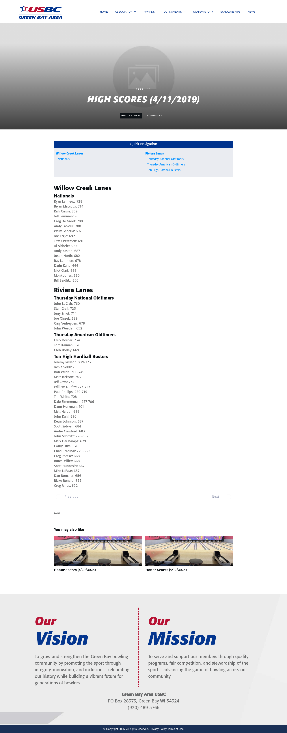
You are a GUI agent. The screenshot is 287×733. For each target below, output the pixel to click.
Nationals (64, 159)
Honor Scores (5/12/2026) (189, 555)
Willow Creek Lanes (69, 153)
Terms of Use (175, 728)
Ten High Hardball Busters (163, 170)
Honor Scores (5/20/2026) (98, 555)
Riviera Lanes (154, 153)
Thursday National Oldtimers (165, 159)
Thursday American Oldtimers (166, 164)
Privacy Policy (158, 728)
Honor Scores (131, 116)
